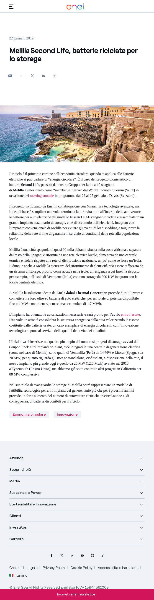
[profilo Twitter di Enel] (61, 556)
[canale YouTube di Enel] (82, 556)
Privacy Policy (54, 568)
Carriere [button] (16, 539)
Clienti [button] (15, 516)
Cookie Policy (81, 568)
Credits (15, 568)
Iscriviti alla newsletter (77, 594)
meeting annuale (42, 196)
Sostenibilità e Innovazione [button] (32, 504)
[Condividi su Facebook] (21, 76)
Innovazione (67, 414)
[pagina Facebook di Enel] (51, 556)
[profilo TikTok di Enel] (103, 556)
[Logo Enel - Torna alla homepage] (75, 6)
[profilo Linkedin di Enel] (72, 556)
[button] (11, 6)
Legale (32, 568)
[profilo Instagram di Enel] (92, 556)
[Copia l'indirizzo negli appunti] (55, 76)
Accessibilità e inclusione (118, 568)
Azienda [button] (16, 458)
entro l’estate (130, 314)
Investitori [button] (18, 527)
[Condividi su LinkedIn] (43, 76)
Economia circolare (29, 414)
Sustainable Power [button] (25, 492)
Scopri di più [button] (20, 469)
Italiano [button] (18, 575)
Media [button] (14, 481)
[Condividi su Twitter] (32, 76)
